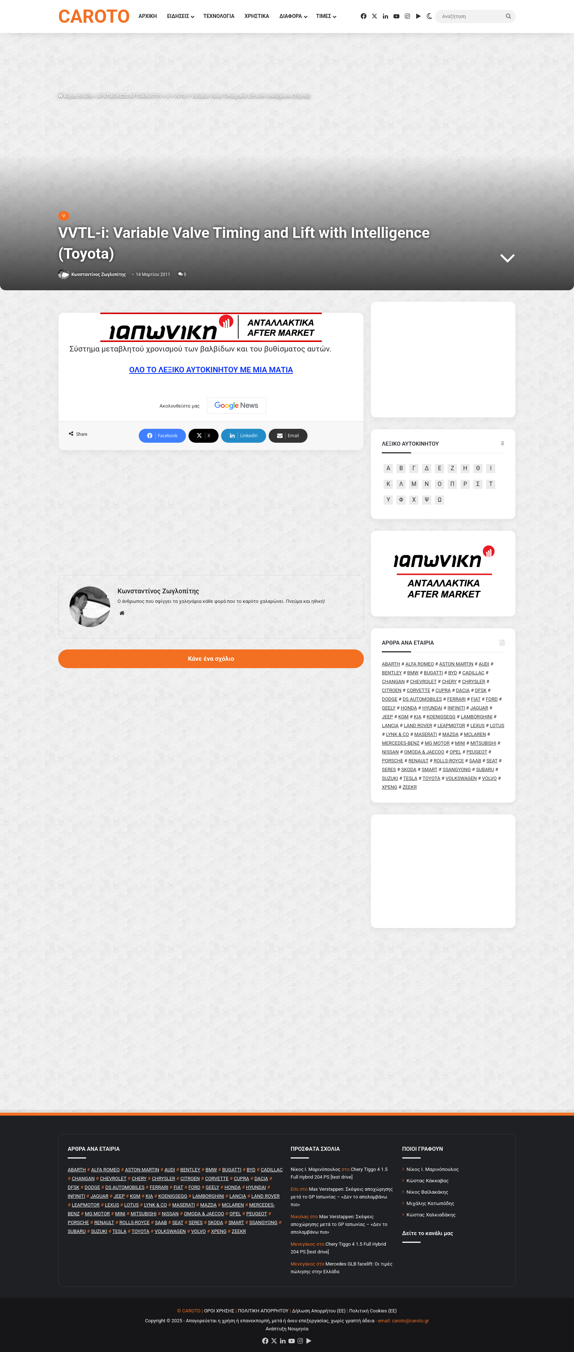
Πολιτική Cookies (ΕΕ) (373, 1311)
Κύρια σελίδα (75, 96)
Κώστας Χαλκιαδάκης (431, 1214)
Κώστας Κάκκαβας (428, 1180)
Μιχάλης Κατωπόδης (431, 1203)
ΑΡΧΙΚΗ (148, 16)
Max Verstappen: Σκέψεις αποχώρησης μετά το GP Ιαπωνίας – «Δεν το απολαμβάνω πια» (342, 1196)
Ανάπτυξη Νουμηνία (287, 1328)
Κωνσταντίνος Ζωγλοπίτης (98, 274)
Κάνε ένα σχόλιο (211, 658)
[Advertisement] (211, 512)
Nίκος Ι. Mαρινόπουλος (315, 1169)
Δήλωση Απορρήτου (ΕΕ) (319, 1311)
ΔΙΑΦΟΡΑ (290, 16)
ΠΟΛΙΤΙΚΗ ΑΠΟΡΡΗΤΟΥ (263, 1311)
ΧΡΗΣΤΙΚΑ (257, 16)
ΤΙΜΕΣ (323, 16)
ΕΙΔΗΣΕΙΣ (178, 16)
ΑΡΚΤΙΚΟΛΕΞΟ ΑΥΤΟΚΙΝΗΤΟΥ (129, 96)
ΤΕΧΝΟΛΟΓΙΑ (218, 16)
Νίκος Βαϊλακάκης (427, 1192)
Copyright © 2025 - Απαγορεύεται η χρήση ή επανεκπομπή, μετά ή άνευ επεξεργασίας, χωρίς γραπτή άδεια (259, 1320)
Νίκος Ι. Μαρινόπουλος (433, 1169)
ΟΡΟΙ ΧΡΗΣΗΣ (219, 1311)
